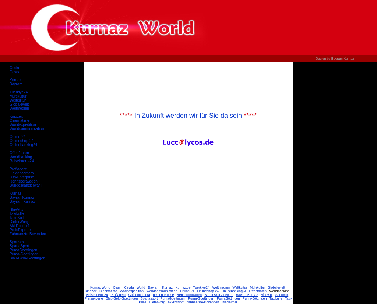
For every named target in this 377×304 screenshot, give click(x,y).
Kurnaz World (100, 287)
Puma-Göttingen (255, 298)
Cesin (14, 68)
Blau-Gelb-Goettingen (27, 258)
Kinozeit (16, 116)
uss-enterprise (163, 295)
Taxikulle (17, 214)
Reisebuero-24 (22, 161)
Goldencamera (22, 173)
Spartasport (149, 298)
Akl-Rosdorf (19, 226)
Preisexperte (93, 298)
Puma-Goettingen (24, 254)
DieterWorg (19, 222)
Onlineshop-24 (22, 141)
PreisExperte (20, 230)
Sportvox (17, 242)
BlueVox (16, 210)
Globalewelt (19, 104)
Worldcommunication (27, 129)
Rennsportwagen (24, 181)
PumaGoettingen (23, 250)
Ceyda (15, 72)
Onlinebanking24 (23, 145)
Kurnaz (15, 80)
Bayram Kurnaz (22, 201)
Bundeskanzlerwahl (26, 185)
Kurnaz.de (182, 287)
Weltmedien (19, 108)
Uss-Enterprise (22, 177)
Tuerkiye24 (19, 92)
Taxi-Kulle (17, 218)
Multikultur (18, 96)
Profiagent (18, 169)
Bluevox (266, 295)
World (141, 287)
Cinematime (19, 121)
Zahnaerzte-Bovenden (28, 234)
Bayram (16, 84)
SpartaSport (19, 246)
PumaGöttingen (228, 298)
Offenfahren (19, 153)
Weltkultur (18, 100)
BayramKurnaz (22, 197)
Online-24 (17, 137)
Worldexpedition (23, 125)
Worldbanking (21, 157)
